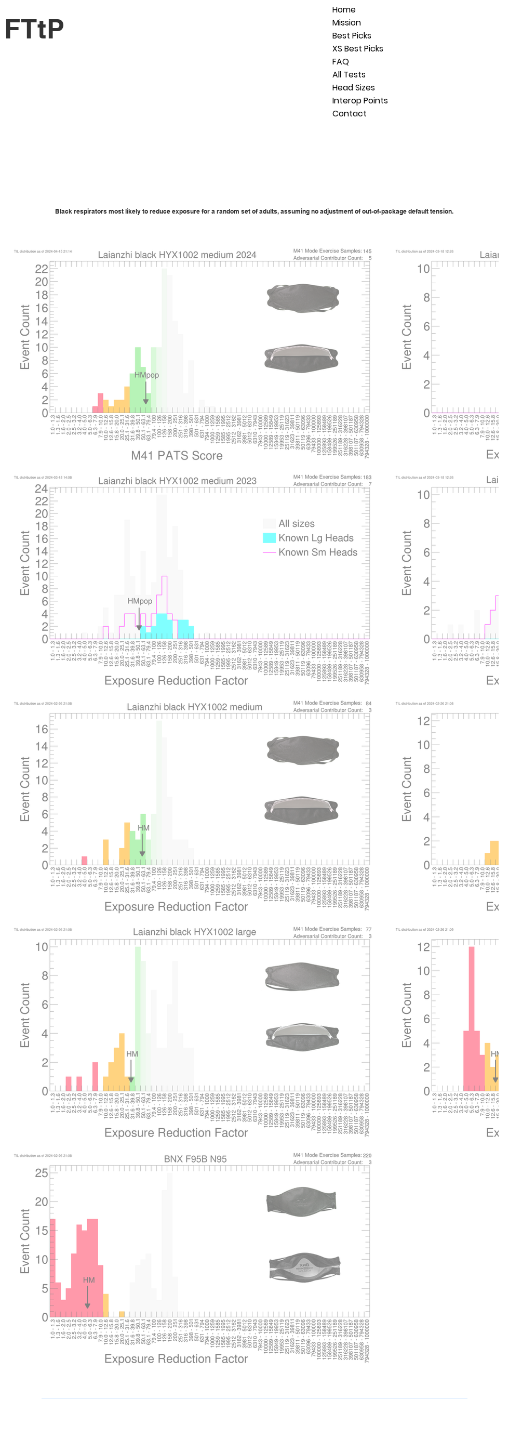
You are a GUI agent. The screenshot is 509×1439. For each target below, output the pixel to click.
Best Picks (351, 36)
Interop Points (360, 101)
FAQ (340, 62)
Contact (349, 114)
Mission (346, 23)
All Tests (349, 75)
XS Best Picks (357, 49)
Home (344, 10)
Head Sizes (353, 88)
